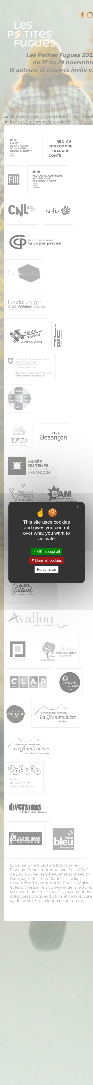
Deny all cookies (46, 560)
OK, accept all (46, 552)
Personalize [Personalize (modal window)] (46, 569)
